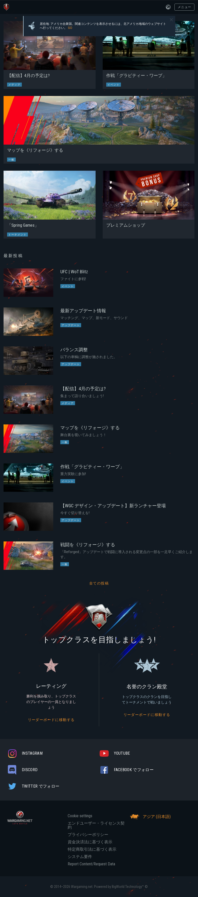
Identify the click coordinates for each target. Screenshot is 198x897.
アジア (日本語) (150, 817)
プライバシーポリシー (88, 835)
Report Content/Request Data (91, 864)
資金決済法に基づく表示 (90, 842)
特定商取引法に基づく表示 (92, 849)
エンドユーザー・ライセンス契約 (96, 825)
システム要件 (80, 857)
